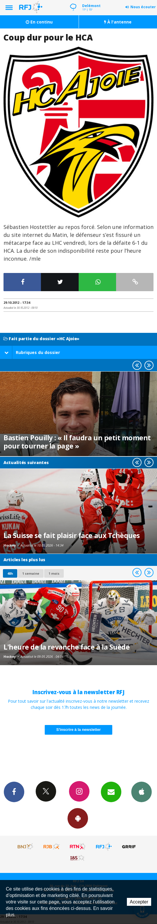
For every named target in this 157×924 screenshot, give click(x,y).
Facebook (14, 792)
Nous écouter (143, 6)
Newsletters (111, 792)
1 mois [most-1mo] (54, 573)
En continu (39, 22)
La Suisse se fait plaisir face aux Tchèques (72, 535)
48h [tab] (10, 573)
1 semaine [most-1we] (30, 573)
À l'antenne (118, 22)
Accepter (139, 901)
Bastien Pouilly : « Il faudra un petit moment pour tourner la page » (77, 442)
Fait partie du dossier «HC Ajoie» (42, 338)
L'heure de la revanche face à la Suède (67, 647)
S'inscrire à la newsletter (78, 729)
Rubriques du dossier (32, 352)
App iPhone (141, 792)
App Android (78, 818)
